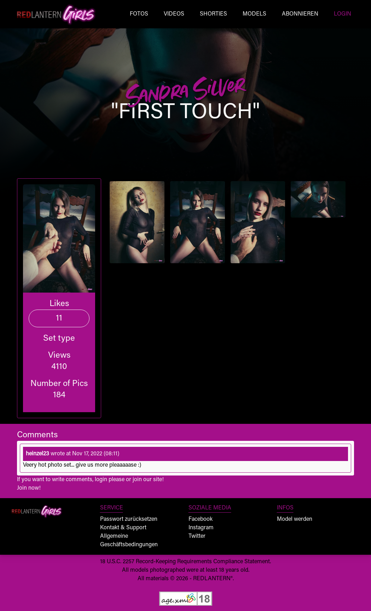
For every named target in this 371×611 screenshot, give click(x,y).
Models (254, 14)
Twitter (197, 536)
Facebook (201, 519)
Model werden (294, 519)
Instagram (201, 528)
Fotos (139, 14)
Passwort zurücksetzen (128, 519)
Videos (174, 14)
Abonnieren (300, 14)
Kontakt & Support (123, 528)
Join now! (29, 488)
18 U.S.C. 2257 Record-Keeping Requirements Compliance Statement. (185, 562)
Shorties (213, 14)
